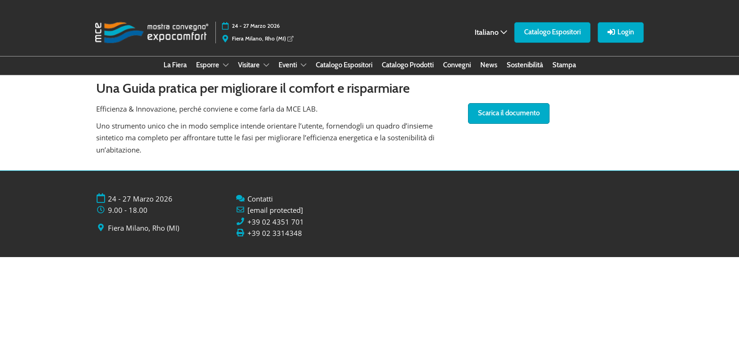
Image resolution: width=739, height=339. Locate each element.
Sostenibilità (525, 65)
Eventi (288, 65)
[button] (552, 32)
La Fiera (175, 65)
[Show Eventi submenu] (303, 65)
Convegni (457, 65)
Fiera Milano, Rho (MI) (262, 38)
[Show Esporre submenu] (226, 65)
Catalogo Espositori (344, 65)
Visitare (249, 65)
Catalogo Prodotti (408, 65)
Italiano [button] (491, 32)
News (488, 65)
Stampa (564, 65)
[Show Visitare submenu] (266, 65)
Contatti (260, 198)
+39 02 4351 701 (275, 222)
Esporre (208, 65)
